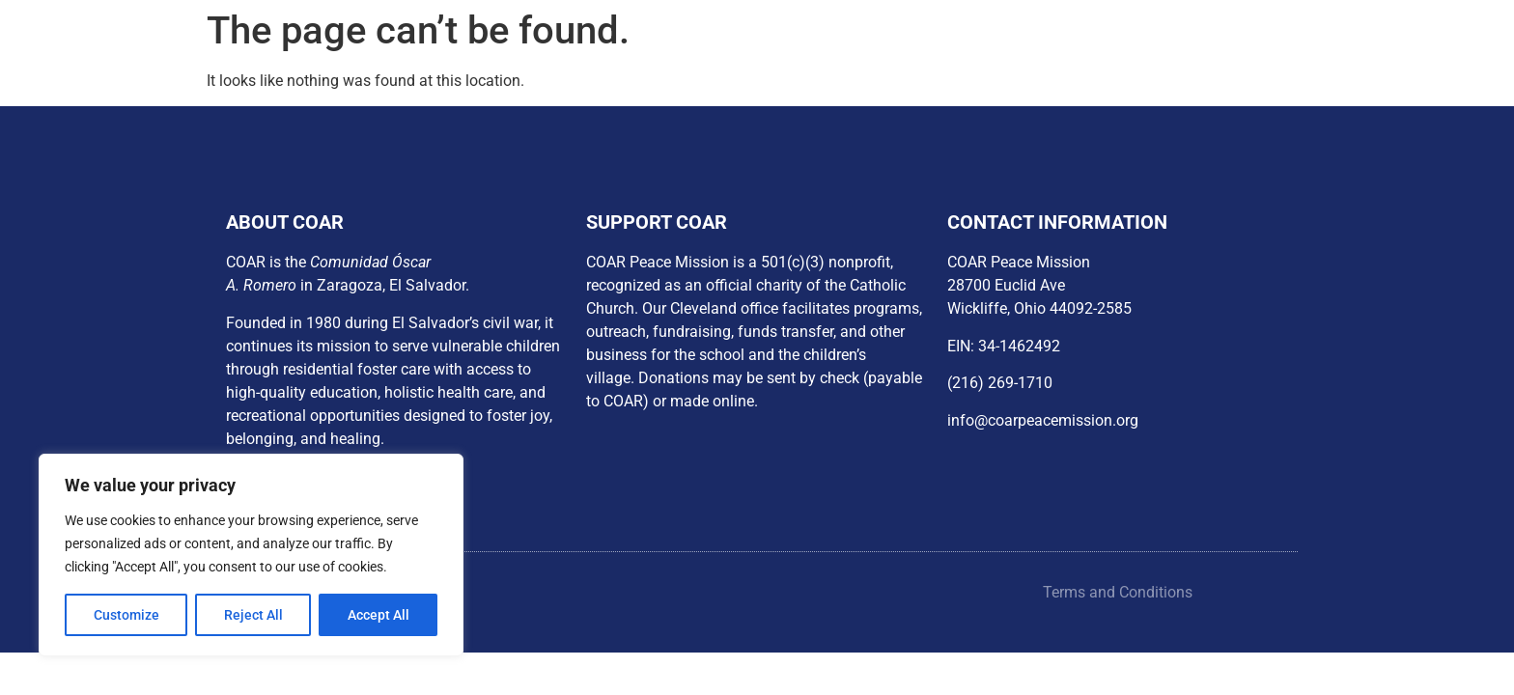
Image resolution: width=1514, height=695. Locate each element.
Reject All (253, 615)
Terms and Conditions (1117, 592)
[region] (251, 555)
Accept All (378, 615)
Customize (126, 615)
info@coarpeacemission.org (1042, 420)
